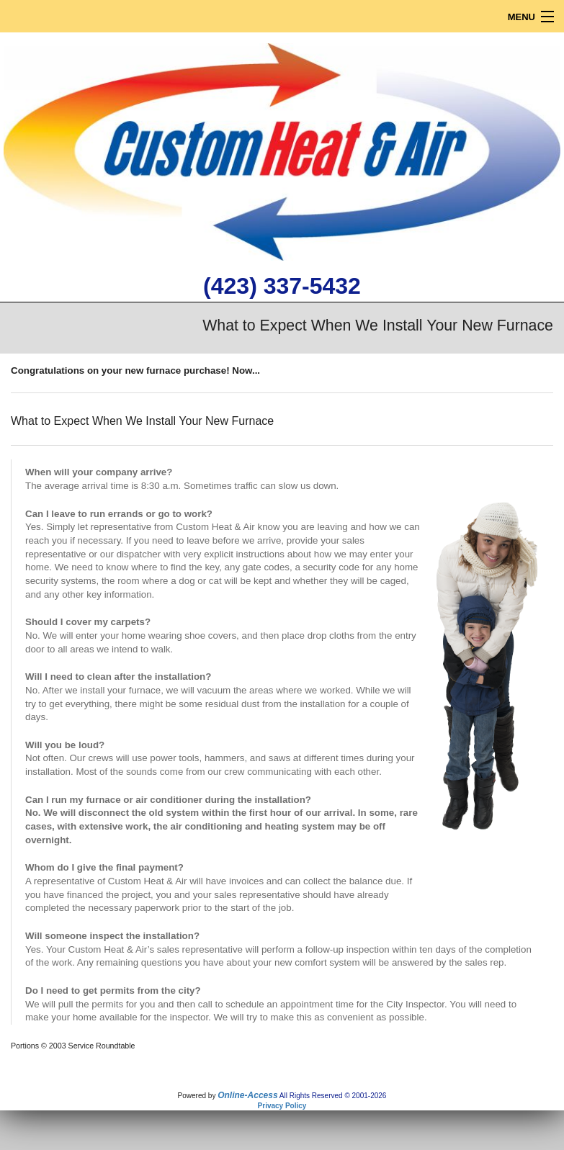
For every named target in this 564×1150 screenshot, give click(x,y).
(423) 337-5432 (282, 286)
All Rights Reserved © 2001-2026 (333, 1096)
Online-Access (247, 1095)
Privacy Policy (282, 1106)
